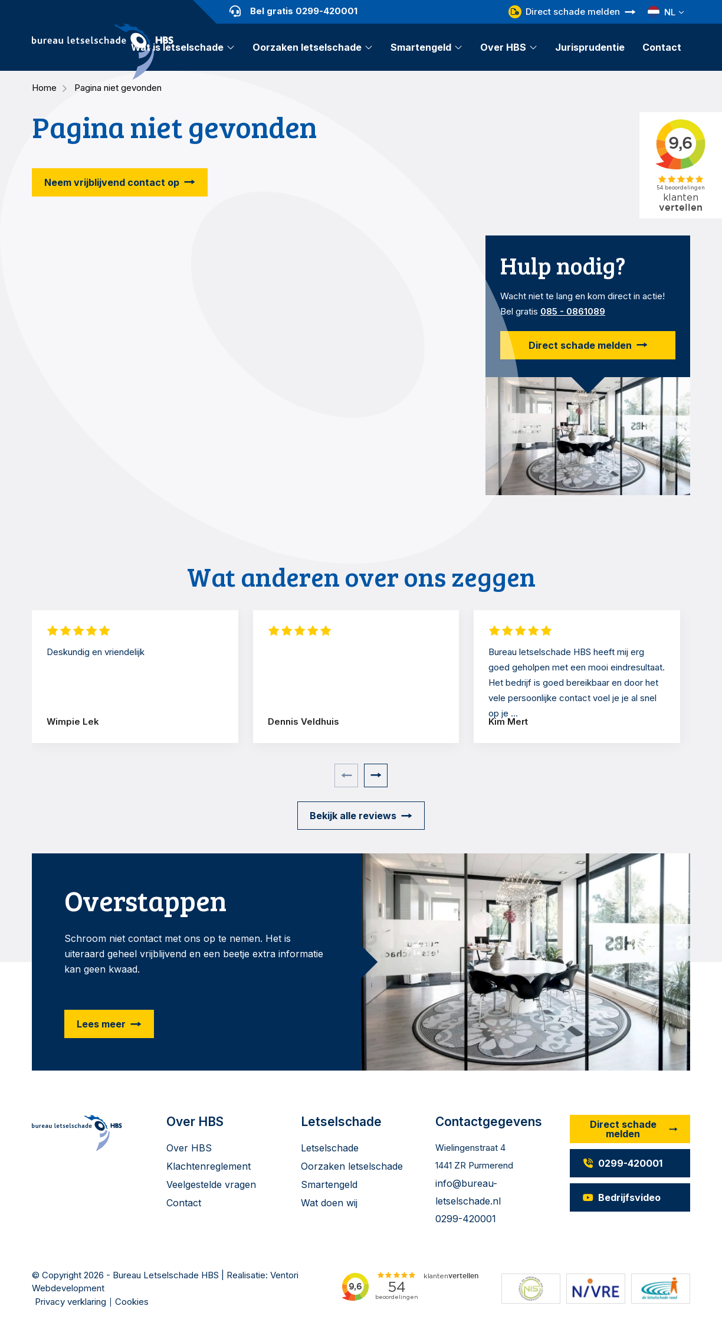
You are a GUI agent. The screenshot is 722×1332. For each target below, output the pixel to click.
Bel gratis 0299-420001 (293, 11)
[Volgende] (376, 775)
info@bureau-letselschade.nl (468, 1192)
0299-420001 (465, 1219)
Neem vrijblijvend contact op (111, 182)
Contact (661, 47)
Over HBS (503, 47)
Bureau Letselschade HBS (166, 1275)
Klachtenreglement (208, 1166)
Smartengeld (420, 47)
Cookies (132, 1301)
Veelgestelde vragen (211, 1184)
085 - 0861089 (572, 311)
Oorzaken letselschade (307, 47)
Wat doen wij (329, 1203)
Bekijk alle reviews (353, 816)
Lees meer (101, 1024)
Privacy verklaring (70, 1301)
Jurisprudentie (590, 47)
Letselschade (330, 1148)
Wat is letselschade (177, 47)
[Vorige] (346, 775)
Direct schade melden (564, 11)
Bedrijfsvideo (621, 1197)
